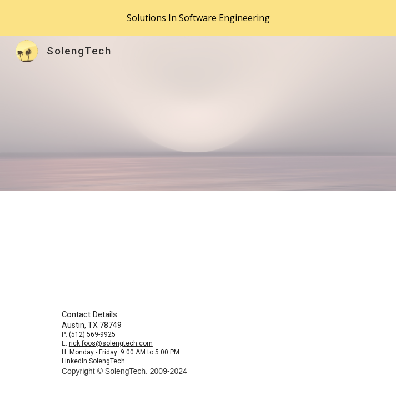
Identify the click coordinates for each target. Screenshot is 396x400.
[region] (198, 18)
